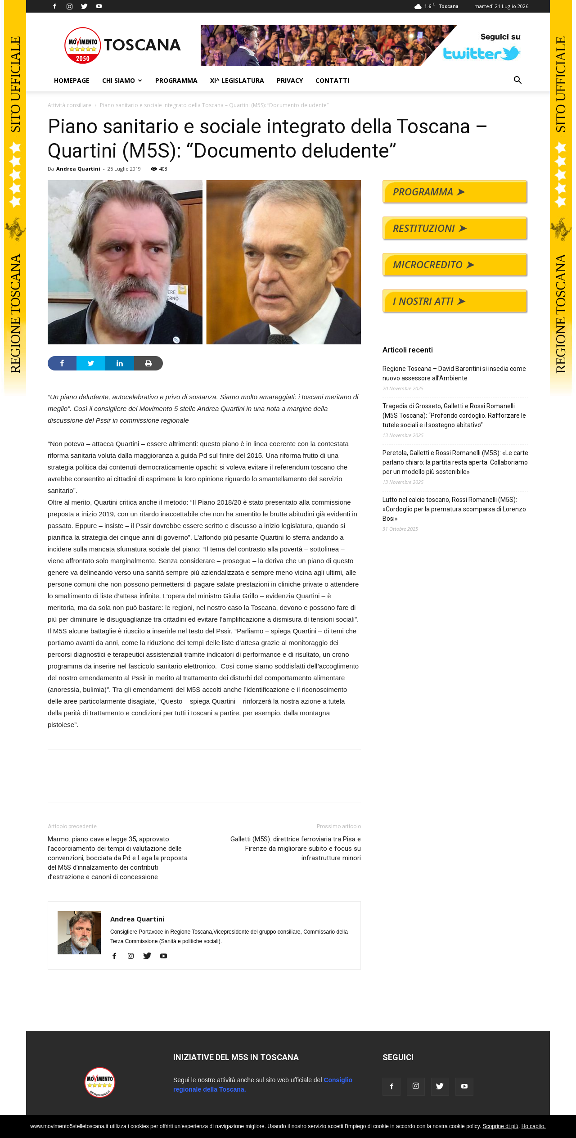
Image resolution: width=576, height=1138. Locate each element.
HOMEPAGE (72, 80)
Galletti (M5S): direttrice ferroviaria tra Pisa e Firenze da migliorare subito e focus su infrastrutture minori (295, 848)
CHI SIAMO (122, 80)
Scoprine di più (500, 1126)
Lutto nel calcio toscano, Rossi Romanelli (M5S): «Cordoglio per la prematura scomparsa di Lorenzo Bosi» (454, 509)
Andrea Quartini (78, 168)
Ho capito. (534, 1126)
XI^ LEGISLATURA (237, 80)
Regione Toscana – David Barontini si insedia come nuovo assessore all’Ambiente (454, 373)
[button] (517, 81)
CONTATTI (332, 80)
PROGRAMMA (176, 80)
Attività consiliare (69, 105)
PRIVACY (290, 80)
